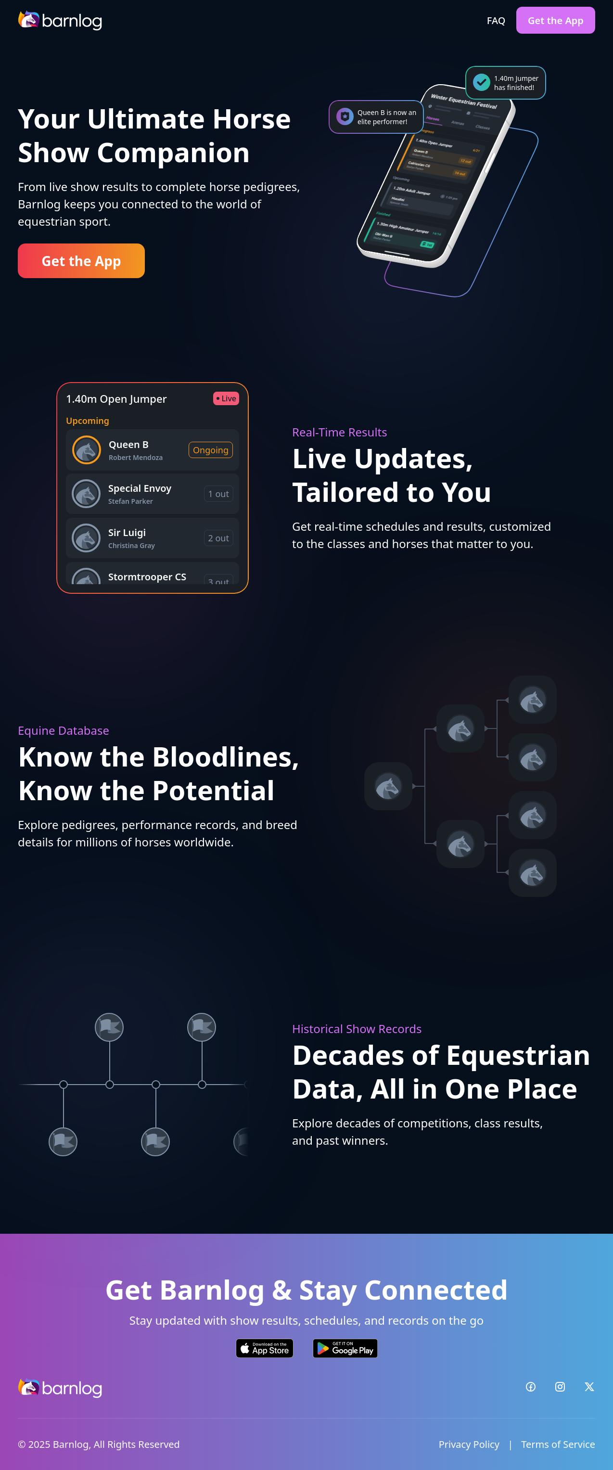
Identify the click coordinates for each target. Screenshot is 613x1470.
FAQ (496, 20)
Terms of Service (558, 1444)
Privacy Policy (469, 1444)
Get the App (556, 20)
